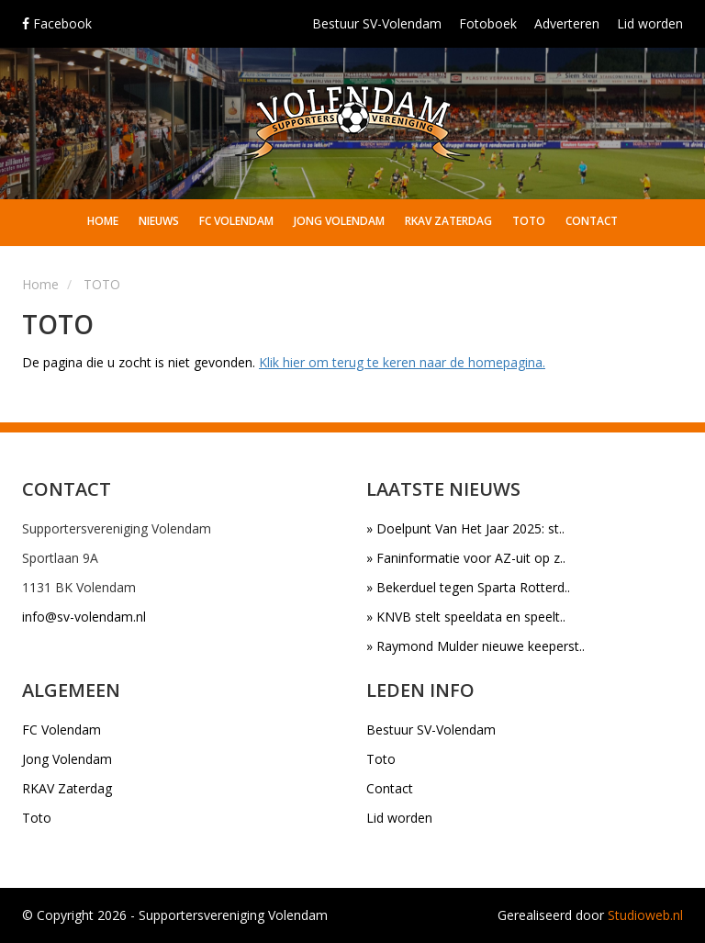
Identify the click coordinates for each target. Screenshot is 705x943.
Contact (591, 221)
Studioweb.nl (645, 915)
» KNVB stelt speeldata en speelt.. (465, 616)
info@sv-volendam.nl (84, 616)
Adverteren (566, 23)
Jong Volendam (339, 221)
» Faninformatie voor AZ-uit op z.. (465, 558)
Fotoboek (488, 23)
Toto (528, 221)
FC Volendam (236, 221)
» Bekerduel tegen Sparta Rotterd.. (468, 587)
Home (102, 221)
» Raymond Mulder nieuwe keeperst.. (475, 646)
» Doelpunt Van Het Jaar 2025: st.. (465, 528)
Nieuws (159, 221)
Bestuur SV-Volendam (377, 23)
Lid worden (650, 23)
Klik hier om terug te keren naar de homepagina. (402, 362)
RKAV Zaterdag (448, 221)
